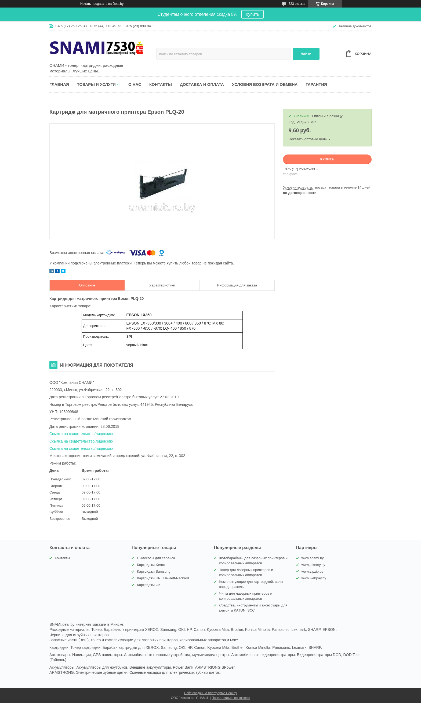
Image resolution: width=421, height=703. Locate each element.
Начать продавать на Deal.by (102, 4)
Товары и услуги (96, 84)
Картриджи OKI (149, 585)
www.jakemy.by (313, 565)
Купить (252, 14)
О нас (134, 84)
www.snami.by (313, 558)
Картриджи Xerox (151, 565)
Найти (306, 54)
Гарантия (316, 84)
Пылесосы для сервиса (156, 558)
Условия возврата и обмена (264, 84)
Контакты (160, 84)
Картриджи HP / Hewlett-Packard (163, 578)
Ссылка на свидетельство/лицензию (81, 434)
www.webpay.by (314, 578)
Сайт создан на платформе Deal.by (210, 693)
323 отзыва (297, 4)
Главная (59, 84)
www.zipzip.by (313, 571)
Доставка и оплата (202, 84)
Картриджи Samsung (153, 571)
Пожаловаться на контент (231, 698)
